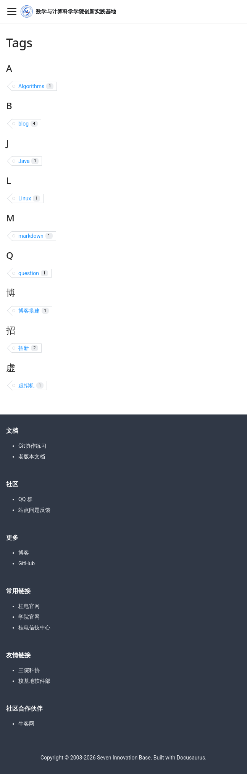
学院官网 (29, 617)
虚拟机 (31, 385)
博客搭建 (33, 311)
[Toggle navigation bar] (12, 11)
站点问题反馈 (34, 510)
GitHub (26, 563)
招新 (28, 348)
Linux (29, 198)
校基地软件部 (34, 681)
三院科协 (29, 670)
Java (28, 161)
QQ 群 (25, 499)
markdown (35, 236)
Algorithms (35, 86)
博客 (23, 553)
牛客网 (26, 724)
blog (28, 124)
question (33, 273)
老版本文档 (31, 456)
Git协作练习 (32, 446)
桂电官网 (29, 606)
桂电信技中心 (34, 627)
